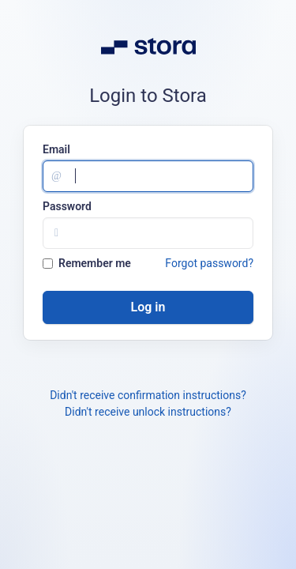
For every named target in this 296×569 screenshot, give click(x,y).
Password (67, 206)
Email (56, 149)
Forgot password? (209, 263)
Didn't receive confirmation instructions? (148, 395)
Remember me (87, 263)
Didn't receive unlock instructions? (148, 411)
